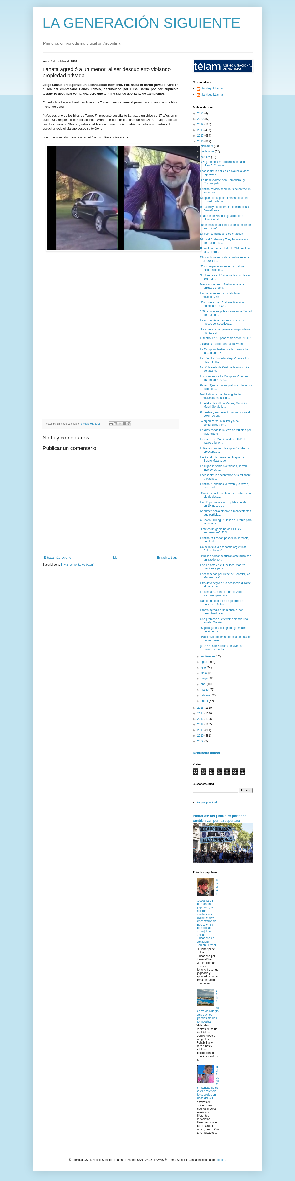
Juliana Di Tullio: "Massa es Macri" (221, 344)
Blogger (220, 1159)
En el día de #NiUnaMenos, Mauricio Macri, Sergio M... (223, 405)
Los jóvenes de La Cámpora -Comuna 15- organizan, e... (224, 378)
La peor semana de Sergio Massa (221, 233)
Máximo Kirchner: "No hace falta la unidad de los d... (222, 286)
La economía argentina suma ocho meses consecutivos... (222, 322)
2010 (200, 735)
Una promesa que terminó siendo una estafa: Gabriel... (224, 620)
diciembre (207, 146)
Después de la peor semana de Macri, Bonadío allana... (224, 199)
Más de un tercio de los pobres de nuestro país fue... (221, 602)
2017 (200, 135)
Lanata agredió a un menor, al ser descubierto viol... (221, 611)
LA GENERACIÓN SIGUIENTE (142, 23)
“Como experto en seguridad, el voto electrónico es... (223, 268)
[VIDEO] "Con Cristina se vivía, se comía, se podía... (221, 647)
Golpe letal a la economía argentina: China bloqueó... (223, 548)
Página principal (207, 802)
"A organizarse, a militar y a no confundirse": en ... (219, 423)
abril (204, 684)
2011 (200, 730)
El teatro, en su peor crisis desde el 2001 (226, 338)
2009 (200, 741)
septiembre (208, 656)
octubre (206, 157)
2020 (200, 119)
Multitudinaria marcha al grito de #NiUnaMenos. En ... (220, 396)
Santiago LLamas (212, 88)
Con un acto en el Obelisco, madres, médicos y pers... (223, 566)
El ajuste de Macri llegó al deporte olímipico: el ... (221, 217)
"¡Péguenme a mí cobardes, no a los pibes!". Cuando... (223, 163)
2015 (200, 707)
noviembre (208, 151)
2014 (200, 713)
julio (204, 667)
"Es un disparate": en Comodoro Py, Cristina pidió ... (222, 181)
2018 (200, 130)
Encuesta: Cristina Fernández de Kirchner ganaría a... (221, 593)
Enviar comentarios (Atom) (78, 564)
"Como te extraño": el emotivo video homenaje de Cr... (222, 304)
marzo (205, 689)
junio (204, 673)
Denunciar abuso (206, 753)
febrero (205, 695)
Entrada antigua (167, 557)
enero (205, 701)
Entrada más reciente (57, 557)
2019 (200, 124)
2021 (200, 113)
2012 (200, 724)
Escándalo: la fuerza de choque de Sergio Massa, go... (222, 459)
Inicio (114, 557)
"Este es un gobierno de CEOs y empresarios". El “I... (220, 530)
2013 (200, 719)
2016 (200, 141)
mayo (204, 678)
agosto (205, 662)
